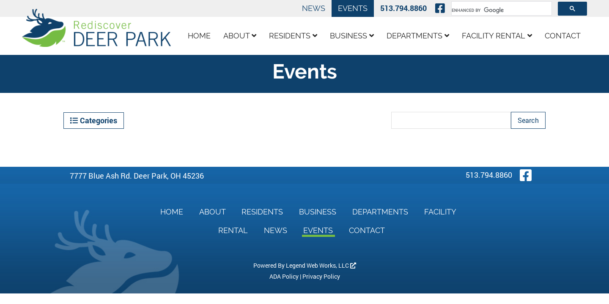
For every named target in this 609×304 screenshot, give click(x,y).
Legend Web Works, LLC (321, 265)
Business (352, 35)
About (239, 35)
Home (199, 35)
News (313, 8)
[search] (501, 10)
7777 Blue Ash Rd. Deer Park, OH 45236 (137, 176)
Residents (293, 35)
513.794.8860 (403, 8)
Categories (93, 120)
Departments (418, 35)
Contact (563, 35)
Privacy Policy (321, 276)
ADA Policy (284, 276)
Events (353, 8)
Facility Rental (497, 35)
